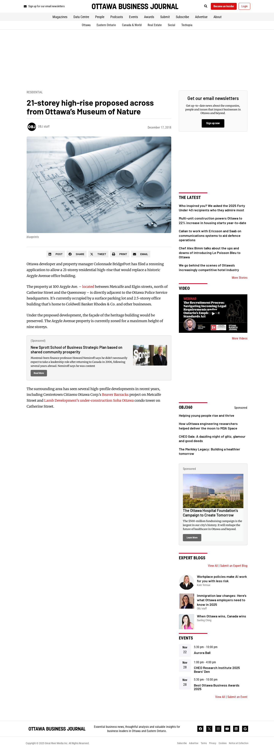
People (99, 18)
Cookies (221, 745)
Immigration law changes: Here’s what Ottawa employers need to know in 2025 (221, 601)
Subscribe (182, 18)
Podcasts (116, 18)
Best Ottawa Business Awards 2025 (216, 688)
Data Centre (81, 18)
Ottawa (86, 26)
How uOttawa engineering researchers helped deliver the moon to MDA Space (208, 427)
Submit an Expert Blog (233, 567)
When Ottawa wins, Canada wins (221, 617)
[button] (201, 7)
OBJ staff (43, 128)
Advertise (201, 18)
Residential (35, 93)
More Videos (239, 340)
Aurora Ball (202, 654)
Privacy (210, 745)
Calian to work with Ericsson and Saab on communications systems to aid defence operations (210, 236)
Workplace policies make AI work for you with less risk (222, 580)
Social (171, 26)
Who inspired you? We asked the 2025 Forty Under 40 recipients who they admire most (212, 209)
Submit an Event (237, 698)
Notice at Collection (238, 745)
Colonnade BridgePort (112, 265)
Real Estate (155, 26)
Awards (149, 18)
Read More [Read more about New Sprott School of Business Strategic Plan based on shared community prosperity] (39, 374)
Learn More (192, 538)
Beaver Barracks (115, 396)
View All (213, 567)
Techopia (186, 26)
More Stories (239, 279)
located (88, 288)
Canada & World (132, 26)
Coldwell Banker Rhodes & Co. (91, 305)
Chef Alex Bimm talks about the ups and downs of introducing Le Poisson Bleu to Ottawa (210, 253)
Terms (200, 745)
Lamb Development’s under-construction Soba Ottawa (89, 402)
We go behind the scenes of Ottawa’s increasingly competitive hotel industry (209, 268)
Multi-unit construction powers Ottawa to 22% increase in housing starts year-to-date (212, 221)
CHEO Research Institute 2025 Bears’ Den (217, 671)
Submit (165, 18)
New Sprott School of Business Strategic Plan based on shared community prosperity (76, 350)
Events (133, 18)
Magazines (60, 18)
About (217, 18)
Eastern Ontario (106, 26)
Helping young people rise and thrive (206, 417)
